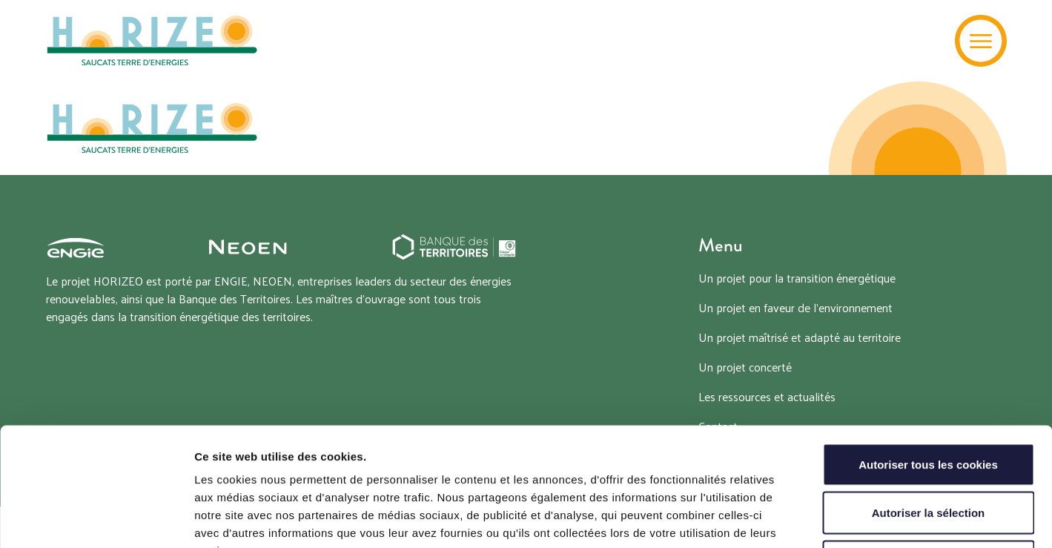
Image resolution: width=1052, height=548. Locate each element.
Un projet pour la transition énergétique (797, 277)
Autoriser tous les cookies (928, 353)
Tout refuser (928, 450)
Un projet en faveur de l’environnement (795, 307)
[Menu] (981, 41)
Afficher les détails (817, 518)
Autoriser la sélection (928, 402)
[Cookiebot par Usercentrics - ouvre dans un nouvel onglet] (96, 519)
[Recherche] (921, 41)
